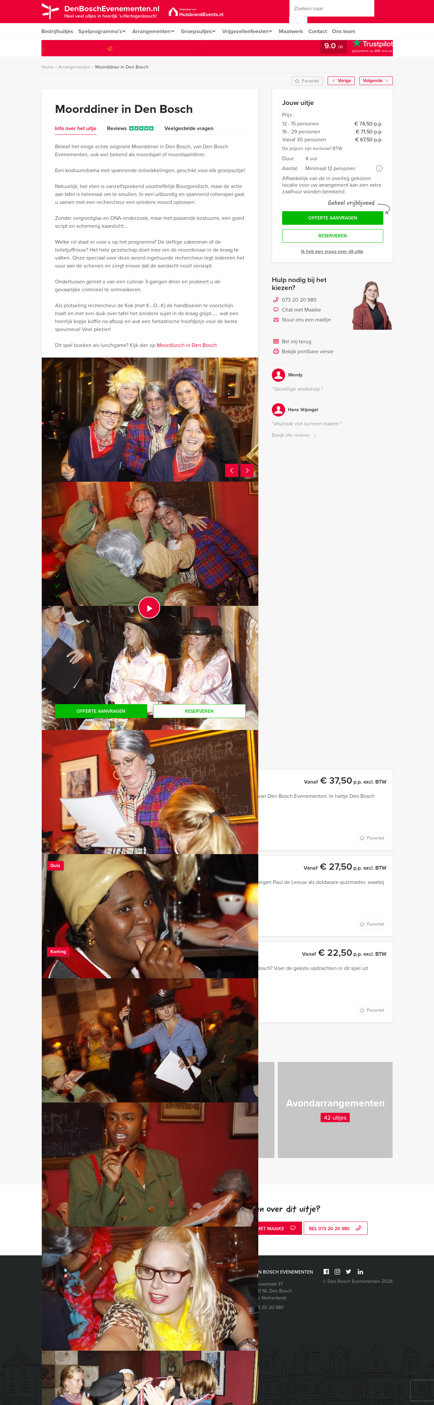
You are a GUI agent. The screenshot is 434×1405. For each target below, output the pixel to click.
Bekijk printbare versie (303, 353)
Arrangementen (152, 31)
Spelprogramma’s (100, 31)
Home (47, 67)
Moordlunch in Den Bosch (187, 345)
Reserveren (332, 237)
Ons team (352, 31)
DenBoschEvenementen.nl (118, 11)
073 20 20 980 (365, 48)
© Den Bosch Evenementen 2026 (358, 1281)
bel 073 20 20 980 (336, 1229)
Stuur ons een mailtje (301, 321)
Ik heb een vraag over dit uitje (332, 253)
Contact (325, 31)
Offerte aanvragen (332, 218)
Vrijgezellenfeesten (250, 31)
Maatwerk (298, 31)
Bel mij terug (291, 343)
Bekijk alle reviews (295, 437)
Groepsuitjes (199, 31)
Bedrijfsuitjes (57, 31)
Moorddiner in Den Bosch (122, 67)
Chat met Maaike (296, 312)
